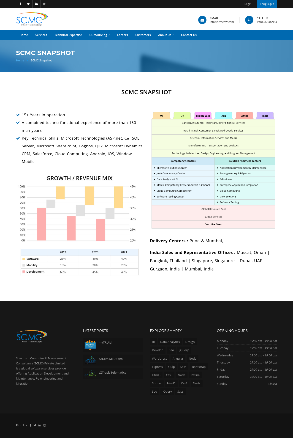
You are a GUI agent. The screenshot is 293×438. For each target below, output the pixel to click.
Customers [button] (143, 35)
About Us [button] (166, 35)
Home (20, 60)
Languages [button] (267, 4)
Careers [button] (122, 35)
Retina (195, 375)
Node (192, 358)
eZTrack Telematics (112, 372)
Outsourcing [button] (99, 35)
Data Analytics (170, 342)
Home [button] (23, 35)
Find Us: (22, 425)
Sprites (157, 383)
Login (247, 4)
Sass (183, 367)
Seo (171, 350)
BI (153, 342)
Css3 (169, 375)
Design (190, 342)
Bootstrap (199, 367)
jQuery (184, 350)
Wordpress (159, 358)
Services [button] (41, 35)
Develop (157, 350)
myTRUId (105, 342)
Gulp (171, 367)
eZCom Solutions (111, 359)
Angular (178, 358)
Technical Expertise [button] (68, 35)
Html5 (156, 375)
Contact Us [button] (189, 35)
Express (157, 367)
